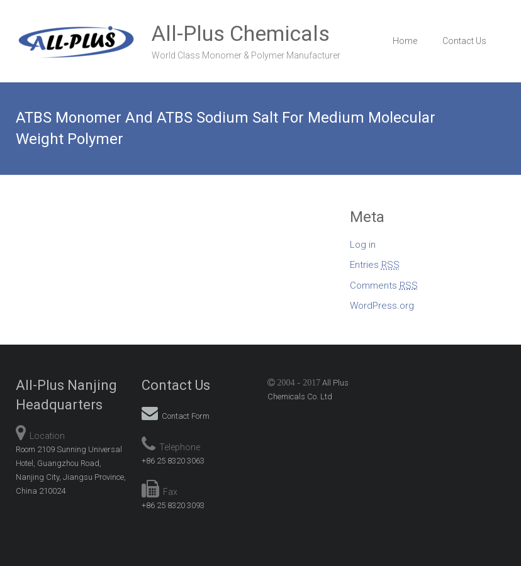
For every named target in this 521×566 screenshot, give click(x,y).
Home (405, 41)
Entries (375, 265)
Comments (384, 286)
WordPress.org (382, 305)
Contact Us (464, 41)
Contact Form (176, 416)
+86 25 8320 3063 (173, 460)
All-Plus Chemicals (241, 33)
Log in (363, 244)
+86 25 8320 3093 (173, 505)
